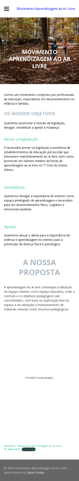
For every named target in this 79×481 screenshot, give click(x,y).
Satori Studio (35, 472)
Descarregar (29, 449)
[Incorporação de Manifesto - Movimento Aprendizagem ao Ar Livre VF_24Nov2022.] (39, 378)
